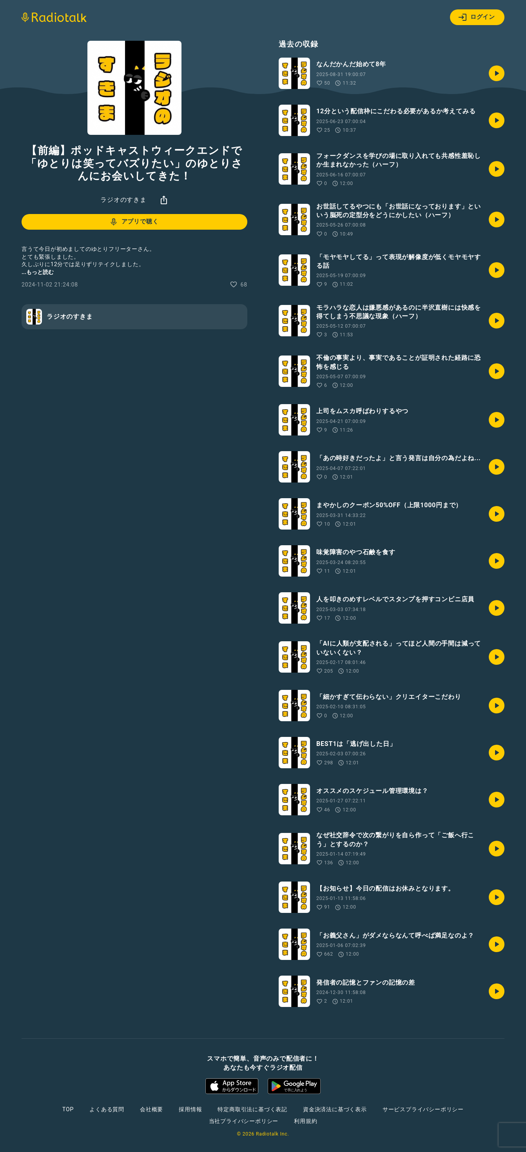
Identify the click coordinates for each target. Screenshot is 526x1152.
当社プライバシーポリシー (244, 1121)
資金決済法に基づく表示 (335, 1109)
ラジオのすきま (123, 199)
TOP (68, 1109)
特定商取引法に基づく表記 (252, 1109)
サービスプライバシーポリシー (423, 1109)
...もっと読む (38, 272)
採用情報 (190, 1109)
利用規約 (305, 1121)
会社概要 (151, 1109)
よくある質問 (106, 1109)
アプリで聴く (134, 222)
